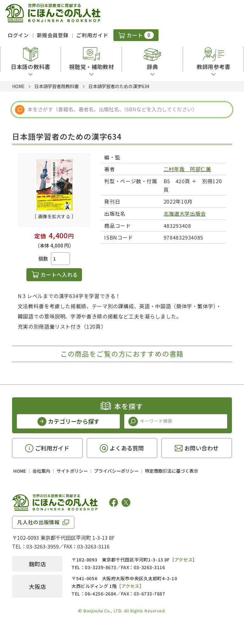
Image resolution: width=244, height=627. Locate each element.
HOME (19, 471)
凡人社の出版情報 (38, 522)
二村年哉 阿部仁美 (187, 169)
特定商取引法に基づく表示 (171, 471)
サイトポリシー (72, 471)
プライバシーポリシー (116, 471)
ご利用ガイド (92, 35)
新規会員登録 (53, 35)
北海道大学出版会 (185, 213)
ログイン (18, 35)
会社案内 (41, 471)
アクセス (183, 559)
